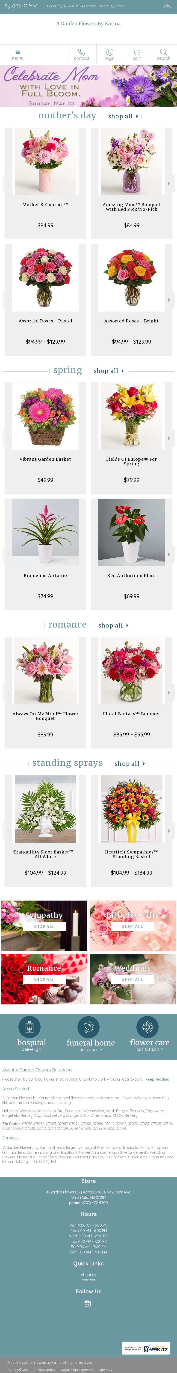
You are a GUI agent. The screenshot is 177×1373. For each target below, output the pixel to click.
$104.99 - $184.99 (131, 872)
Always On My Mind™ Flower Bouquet (45, 716)
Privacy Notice (44, 1369)
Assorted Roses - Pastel (45, 321)
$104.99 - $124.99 (45, 872)
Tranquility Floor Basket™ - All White (45, 854)
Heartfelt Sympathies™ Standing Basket (131, 854)
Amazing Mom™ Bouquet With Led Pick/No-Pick (132, 207)
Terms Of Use (17, 1369)
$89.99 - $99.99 (131, 734)
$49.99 (45, 479)
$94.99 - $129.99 (45, 341)
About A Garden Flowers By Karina (37, 1070)
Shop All (120, 116)
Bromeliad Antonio (45, 575)
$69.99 (131, 596)
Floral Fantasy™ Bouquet (131, 713)
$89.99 (45, 734)
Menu (18, 58)
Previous (7, 183)
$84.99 (45, 225)
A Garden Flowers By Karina (88, 24)
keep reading (157, 1079)
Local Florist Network (77, 1369)
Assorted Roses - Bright (131, 321)
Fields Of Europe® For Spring (131, 461)
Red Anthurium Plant (131, 575)
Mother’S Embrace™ (45, 204)
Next (170, 183)
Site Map (105, 1369)
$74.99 (45, 596)
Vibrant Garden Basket (45, 459)
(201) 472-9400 (24, 5)
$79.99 (131, 479)
